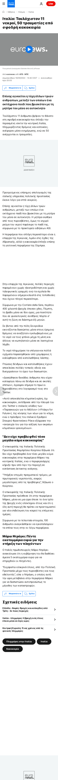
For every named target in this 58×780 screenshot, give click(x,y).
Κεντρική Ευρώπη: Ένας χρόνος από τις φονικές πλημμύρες (22, 629)
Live (51, 3)
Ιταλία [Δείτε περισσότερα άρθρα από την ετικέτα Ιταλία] (44, 641)
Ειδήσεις (11, 12)
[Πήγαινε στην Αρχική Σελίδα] (11, 3)
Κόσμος (21, 12)
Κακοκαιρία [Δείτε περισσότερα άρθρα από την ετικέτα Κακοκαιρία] (12, 648)
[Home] (3, 12)
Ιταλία (31, 12)
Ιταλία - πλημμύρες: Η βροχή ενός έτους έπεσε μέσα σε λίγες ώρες (22, 619)
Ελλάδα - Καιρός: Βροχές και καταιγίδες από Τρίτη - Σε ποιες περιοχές (24, 609)
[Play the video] (29, 49)
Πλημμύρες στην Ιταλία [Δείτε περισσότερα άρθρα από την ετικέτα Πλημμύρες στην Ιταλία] (19, 641)
